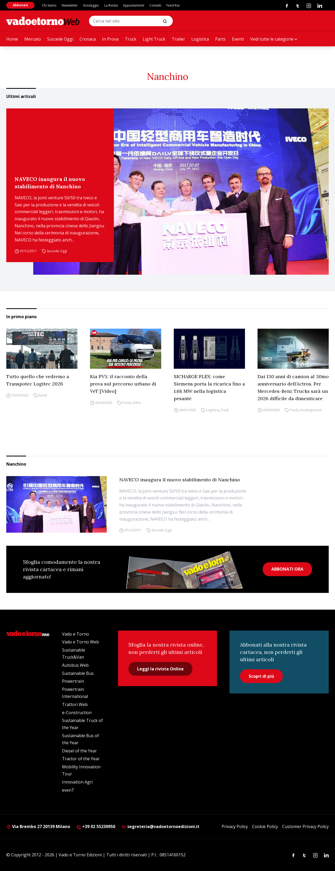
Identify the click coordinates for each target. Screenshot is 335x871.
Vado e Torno (75, 634)
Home (12, 39)
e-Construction (77, 712)
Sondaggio (91, 5)
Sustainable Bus (78, 673)
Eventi (238, 39)
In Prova (110, 39)
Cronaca (88, 39)
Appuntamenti (133, 5)
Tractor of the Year (81, 759)
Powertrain (73, 681)
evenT (68, 790)
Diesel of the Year (79, 751)
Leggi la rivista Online (160, 669)
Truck (130, 39)
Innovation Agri (77, 782)
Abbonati (20, 5)
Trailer (178, 39)
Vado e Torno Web (80, 642)
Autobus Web (75, 665)
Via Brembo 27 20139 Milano (38, 826)
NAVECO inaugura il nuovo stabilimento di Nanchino (50, 183)
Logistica (200, 39)
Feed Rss (173, 5)
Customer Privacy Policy (305, 826)
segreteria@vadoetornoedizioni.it (160, 826)
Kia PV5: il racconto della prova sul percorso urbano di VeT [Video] (123, 383)
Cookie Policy (265, 826)
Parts (220, 39)
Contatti (155, 5)
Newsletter (70, 5)
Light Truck (154, 39)
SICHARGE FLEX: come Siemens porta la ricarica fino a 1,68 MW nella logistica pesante (209, 387)
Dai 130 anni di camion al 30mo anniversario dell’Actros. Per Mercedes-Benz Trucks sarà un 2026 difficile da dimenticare (293, 387)
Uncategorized (310, 410)
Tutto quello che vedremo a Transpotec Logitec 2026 (37, 380)
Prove (126, 402)
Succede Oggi (60, 39)
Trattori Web (75, 704)
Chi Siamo (49, 5)
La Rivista (111, 5)
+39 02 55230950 (95, 826)
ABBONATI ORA (287, 569)
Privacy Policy (235, 826)
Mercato (32, 39)
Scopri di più (261, 676)
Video (136, 402)
